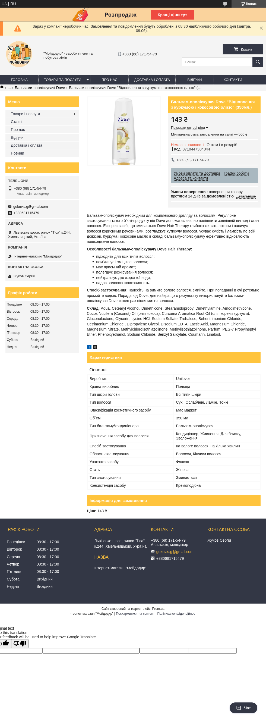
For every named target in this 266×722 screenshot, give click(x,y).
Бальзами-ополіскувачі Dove (40, 88)
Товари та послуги (62, 80)
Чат (243, 707)
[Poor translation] (19, 643)
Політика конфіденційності (177, 614)
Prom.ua (158, 609)
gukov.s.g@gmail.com (30, 207)
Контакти (233, 80)
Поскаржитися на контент (135, 614)
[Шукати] (257, 62)
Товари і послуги (25, 114)
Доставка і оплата (152, 80)
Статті (16, 122)
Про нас (110, 80)
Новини (17, 153)
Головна (19, 80)
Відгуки (194, 80)
